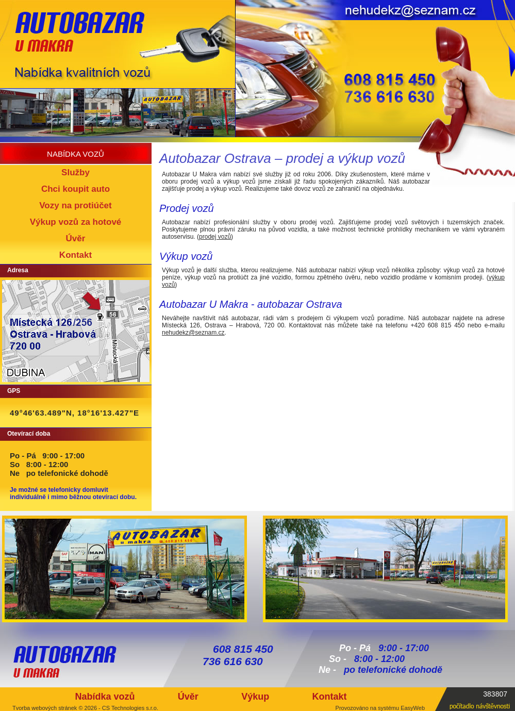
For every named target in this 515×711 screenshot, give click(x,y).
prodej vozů (215, 236)
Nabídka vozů (105, 696)
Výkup (255, 696)
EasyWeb (413, 708)
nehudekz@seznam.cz (193, 332)
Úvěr (188, 696)
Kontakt (329, 696)
